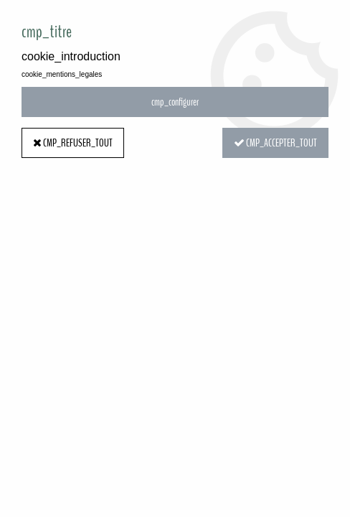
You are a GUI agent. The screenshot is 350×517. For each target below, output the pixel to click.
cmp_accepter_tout (275, 143)
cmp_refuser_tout (73, 143)
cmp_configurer (175, 102)
